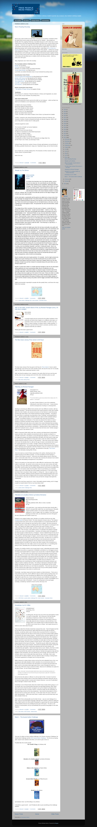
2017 (65, 125)
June (66, 151)
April (66, 155)
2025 (65, 109)
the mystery (18, 20)
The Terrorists (18, 84)
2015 (65, 129)
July (66, 149)
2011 (65, 137)
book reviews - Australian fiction (39, 300)
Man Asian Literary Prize (23, 379)
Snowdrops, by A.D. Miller (22, 605)
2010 (65, 183)
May (66, 153)
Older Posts (55, 814)
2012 (65, 135)
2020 (65, 119)
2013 (65, 133)
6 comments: (33, 298)
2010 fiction (21, 598)
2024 (65, 111)
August (66, 147)
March (66, 157)
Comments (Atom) (25, 817)
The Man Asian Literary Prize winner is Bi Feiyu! (29, 340)
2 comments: (33, 162)
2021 (65, 117)
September (67, 145)
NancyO (66, 196)
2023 (65, 113)
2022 (65, 115)
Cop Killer (17, 82)
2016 (65, 127)
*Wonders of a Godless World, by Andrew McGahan (30, 495)
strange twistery (35, 20)
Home (37, 814)
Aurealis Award (18, 520)
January (67, 181)
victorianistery (45, 20)
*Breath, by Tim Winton (22, 170)
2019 (65, 121)
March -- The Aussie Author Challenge (26, 717)
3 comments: (33, 332)
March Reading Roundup (22, 27)
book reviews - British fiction (30, 711)
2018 (65, 123)
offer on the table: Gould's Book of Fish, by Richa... (72, 163)
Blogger (56, 823)
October (67, 143)
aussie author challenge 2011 (25, 300)
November (67, 141)
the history (26, 20)
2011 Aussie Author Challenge (38, 738)
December (67, 139)
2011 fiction (21, 711)
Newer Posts (19, 814)
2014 (65, 131)
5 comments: (33, 595)
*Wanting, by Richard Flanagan (24, 387)
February (67, 179)
